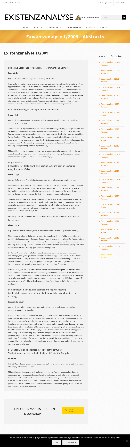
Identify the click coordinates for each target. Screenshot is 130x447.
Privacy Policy (71, 442)
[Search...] (111, 17)
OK (56, 442)
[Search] (124, 17)
